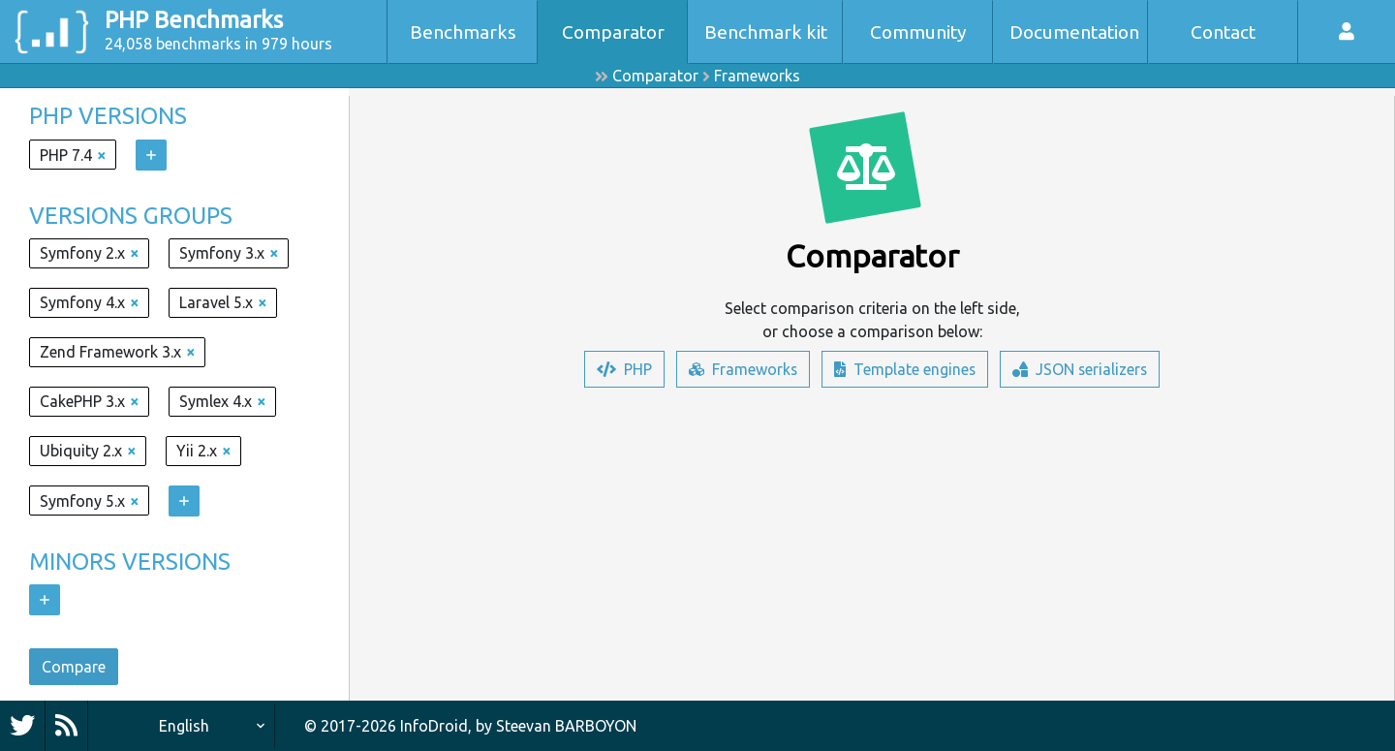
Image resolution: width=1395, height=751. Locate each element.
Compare (74, 666)
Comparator (613, 32)
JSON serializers (1080, 369)
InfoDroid (434, 726)
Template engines (904, 369)
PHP (622, 369)
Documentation (1074, 32)
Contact (1223, 32)
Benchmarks (463, 32)
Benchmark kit (765, 32)
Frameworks (757, 75)
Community (918, 32)
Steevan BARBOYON (566, 726)
